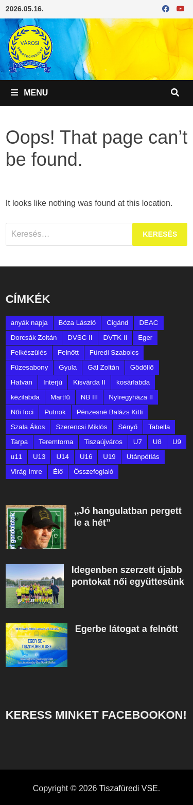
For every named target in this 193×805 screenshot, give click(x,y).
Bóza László (77, 323)
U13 (39, 457)
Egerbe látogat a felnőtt (126, 629)
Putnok (55, 412)
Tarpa (19, 442)
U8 (157, 442)
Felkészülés (29, 352)
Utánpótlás (143, 457)
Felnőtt (68, 352)
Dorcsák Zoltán (34, 337)
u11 (16, 457)
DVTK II (115, 337)
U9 (176, 442)
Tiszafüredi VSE (128, 788)
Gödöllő (142, 367)
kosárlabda (133, 382)
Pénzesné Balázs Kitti (110, 412)
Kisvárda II (89, 382)
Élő (58, 471)
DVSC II (79, 337)
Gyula (68, 367)
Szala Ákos (28, 427)
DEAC (148, 323)
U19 (109, 457)
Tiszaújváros (103, 442)
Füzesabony (29, 367)
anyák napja (29, 323)
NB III (89, 397)
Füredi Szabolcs (114, 352)
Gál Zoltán (103, 367)
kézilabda (25, 397)
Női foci (22, 412)
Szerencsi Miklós (81, 427)
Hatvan (21, 382)
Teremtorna (56, 442)
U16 (86, 457)
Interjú (52, 382)
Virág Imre (26, 471)
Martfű (60, 397)
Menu (29, 92)
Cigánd (117, 323)
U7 (137, 442)
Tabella (159, 427)
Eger (145, 337)
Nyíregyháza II (131, 397)
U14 (62, 457)
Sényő (127, 427)
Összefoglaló (93, 471)
